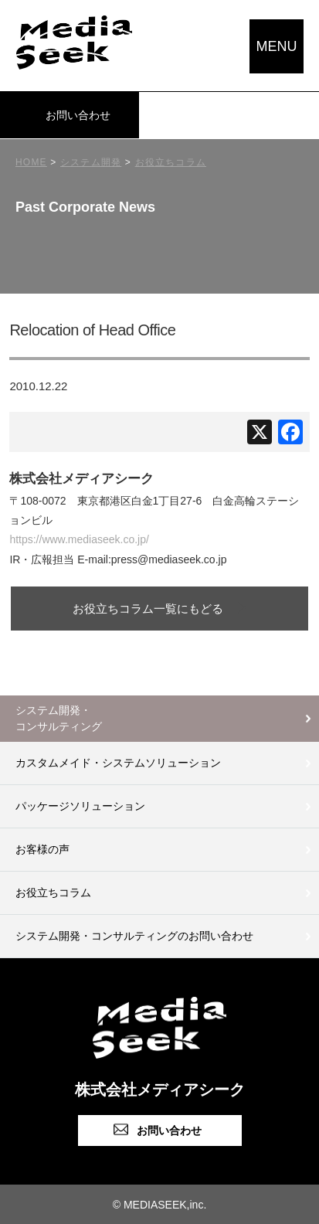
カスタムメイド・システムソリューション (118, 762)
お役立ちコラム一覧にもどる (148, 608)
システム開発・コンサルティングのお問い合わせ (134, 936)
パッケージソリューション (80, 806)
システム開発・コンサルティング (58, 718)
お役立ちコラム (53, 892)
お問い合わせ (78, 115)
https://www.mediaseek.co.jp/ (79, 539)
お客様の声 (42, 849)
